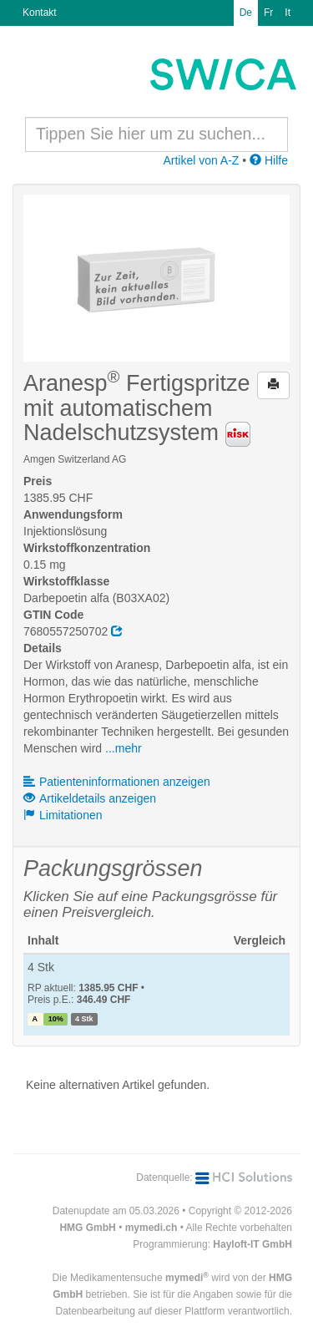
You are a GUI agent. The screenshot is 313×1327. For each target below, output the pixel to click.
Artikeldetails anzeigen (89, 798)
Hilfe (269, 160)
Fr (268, 12)
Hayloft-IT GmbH (252, 1244)
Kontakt (40, 12)
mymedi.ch (151, 1227)
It (287, 12)
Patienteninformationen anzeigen (116, 781)
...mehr (123, 748)
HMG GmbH (87, 1227)
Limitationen (63, 815)
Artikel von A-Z (201, 160)
